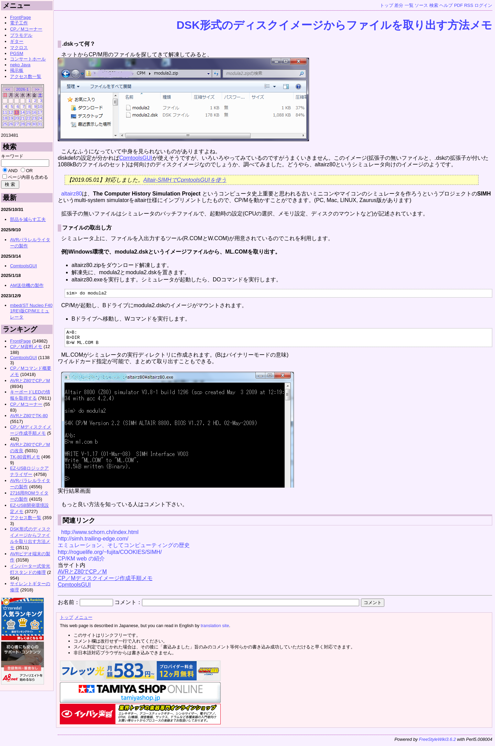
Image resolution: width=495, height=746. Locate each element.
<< (8, 89)
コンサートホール (28, 59)
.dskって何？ (78, 44)
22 (28, 118)
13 (16, 112)
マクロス (19, 47)
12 (11, 112)
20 (16, 118)
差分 (398, 5)
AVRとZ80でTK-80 (29, 415)
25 (5, 124)
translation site (215, 629)
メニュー (83, 621)
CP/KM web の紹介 (81, 563)
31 (40, 124)
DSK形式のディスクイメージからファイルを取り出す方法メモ (334, 25)
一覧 (409, 5)
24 (40, 118)
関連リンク (79, 524)
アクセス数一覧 (25, 76)
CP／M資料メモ (26, 346)
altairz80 (71, 194)
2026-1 (22, 89)
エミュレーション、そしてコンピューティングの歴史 (124, 549)
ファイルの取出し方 (87, 228)
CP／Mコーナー (26, 29)
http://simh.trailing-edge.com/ (93, 543)
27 (16, 124)
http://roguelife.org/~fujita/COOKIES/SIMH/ (110, 556)
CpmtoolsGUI (135, 158)
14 (22, 112)
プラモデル (21, 35)
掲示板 (16, 70)
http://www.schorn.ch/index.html (100, 536)
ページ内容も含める (28, 177)
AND (13, 170)
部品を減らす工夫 (28, 219)
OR (29, 170)
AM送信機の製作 (27, 285)
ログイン (483, 5)
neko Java (20, 64)
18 (5, 118)
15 (28, 112)
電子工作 (19, 22)
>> (37, 89)
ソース (421, 5)
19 (11, 118)
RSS (468, 5)
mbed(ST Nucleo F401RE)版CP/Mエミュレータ (31, 311)
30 (34, 124)
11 (5, 112)
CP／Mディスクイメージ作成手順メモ (105, 582)
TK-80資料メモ (25, 456)
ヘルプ (446, 5)
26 (11, 124)
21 (22, 118)
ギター (16, 41)
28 (22, 124)
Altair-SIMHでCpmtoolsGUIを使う (185, 180)
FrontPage (20, 17)
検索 (433, 5)
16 (34, 112)
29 (28, 124)
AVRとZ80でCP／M (82, 576)
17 (40, 112)
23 (34, 118)
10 (40, 106)
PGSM (16, 53)
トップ (386, 5)
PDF (458, 5)
